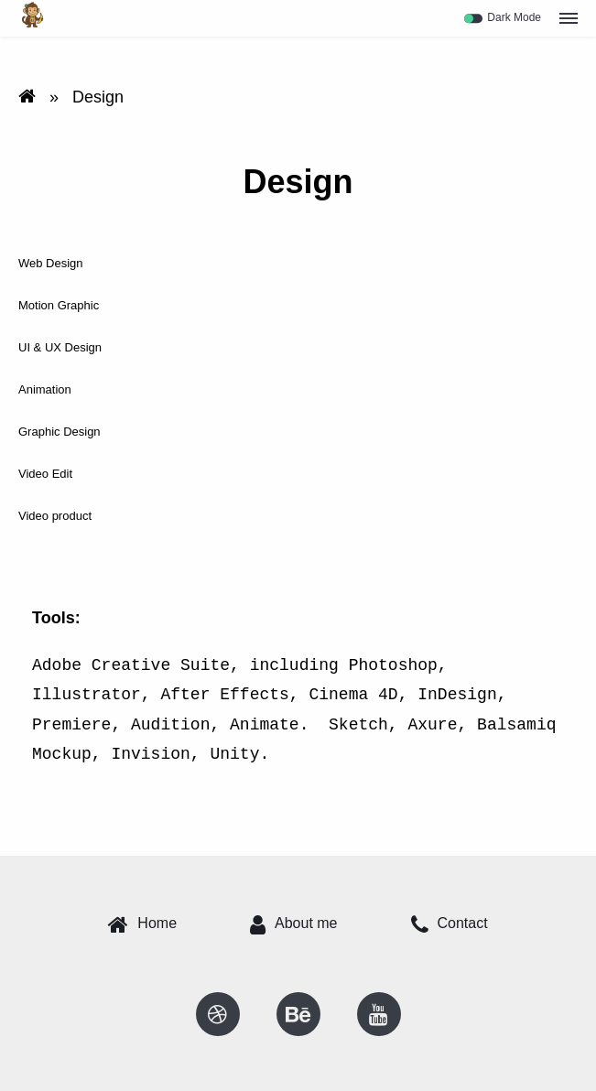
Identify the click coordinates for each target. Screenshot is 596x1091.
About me (293, 924)
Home (142, 924)
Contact (449, 924)
